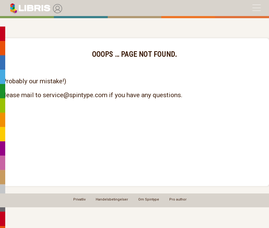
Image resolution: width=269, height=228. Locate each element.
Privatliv (79, 199)
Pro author (178, 199)
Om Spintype (148, 199)
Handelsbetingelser (112, 199)
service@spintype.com (75, 95)
